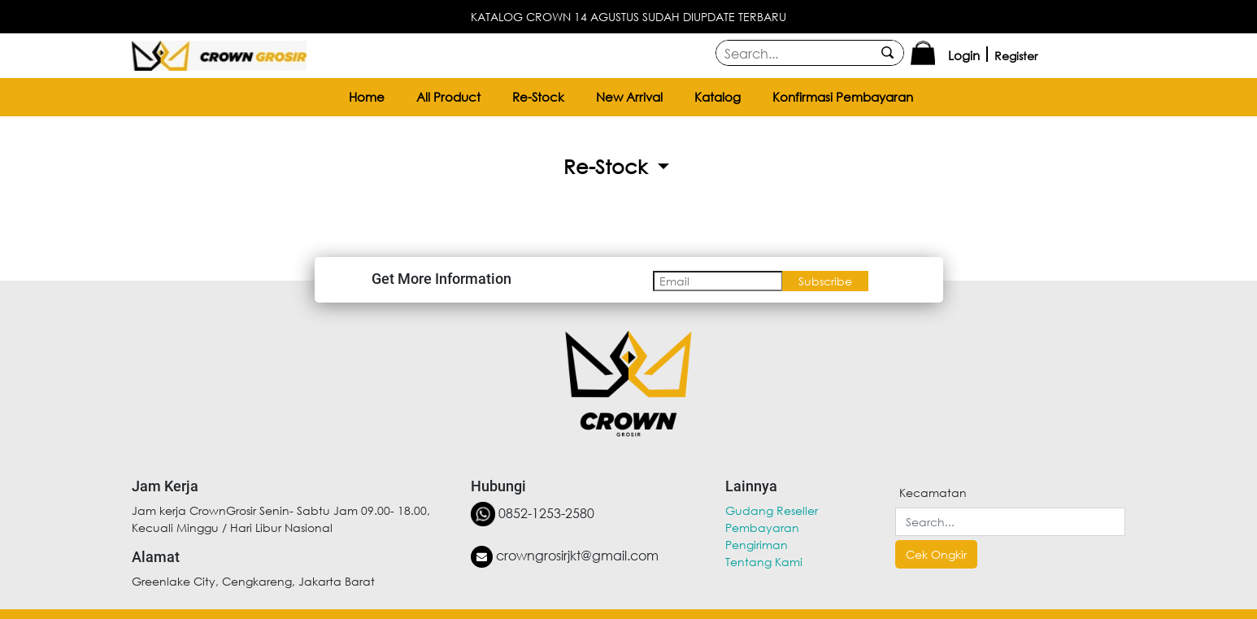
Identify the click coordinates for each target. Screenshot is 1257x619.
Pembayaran (762, 527)
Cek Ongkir (936, 554)
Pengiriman (756, 544)
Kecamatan (933, 492)
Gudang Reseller (771, 510)
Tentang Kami (763, 561)
